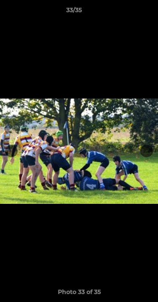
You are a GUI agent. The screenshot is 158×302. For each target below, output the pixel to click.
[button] (128, 12)
